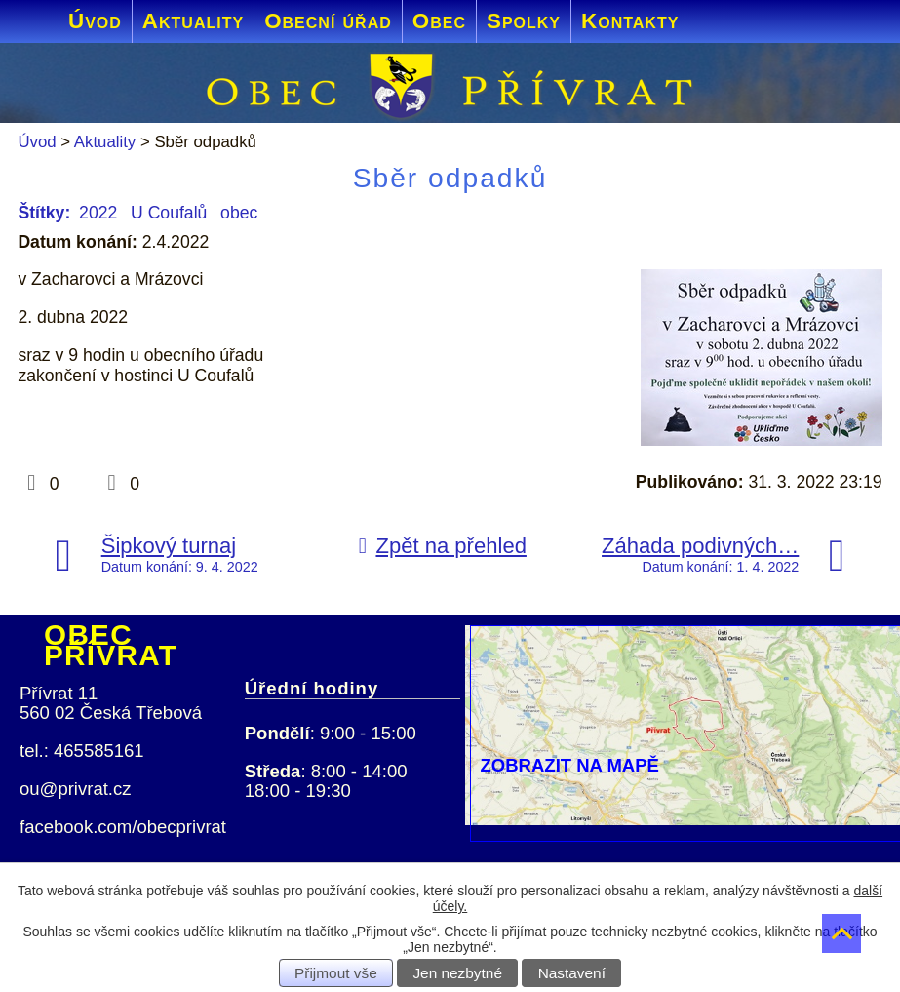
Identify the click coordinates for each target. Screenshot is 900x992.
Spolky (524, 21)
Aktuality (193, 21)
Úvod (95, 21)
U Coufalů (169, 212)
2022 (98, 212)
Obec (439, 21)
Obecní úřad (328, 21)
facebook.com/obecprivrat (123, 826)
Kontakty (630, 21)
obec (238, 212)
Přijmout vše (335, 973)
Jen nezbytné (457, 973)
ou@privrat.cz (76, 788)
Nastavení (572, 973)
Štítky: (44, 212)
